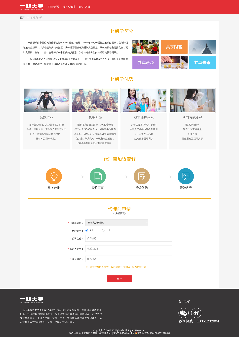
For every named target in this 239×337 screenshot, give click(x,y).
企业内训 (69, 7)
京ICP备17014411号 (124, 333)
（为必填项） (119, 213)
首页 (22, 17)
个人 (106, 230)
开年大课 (53, 7)
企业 (89, 230)
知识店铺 (84, 7)
